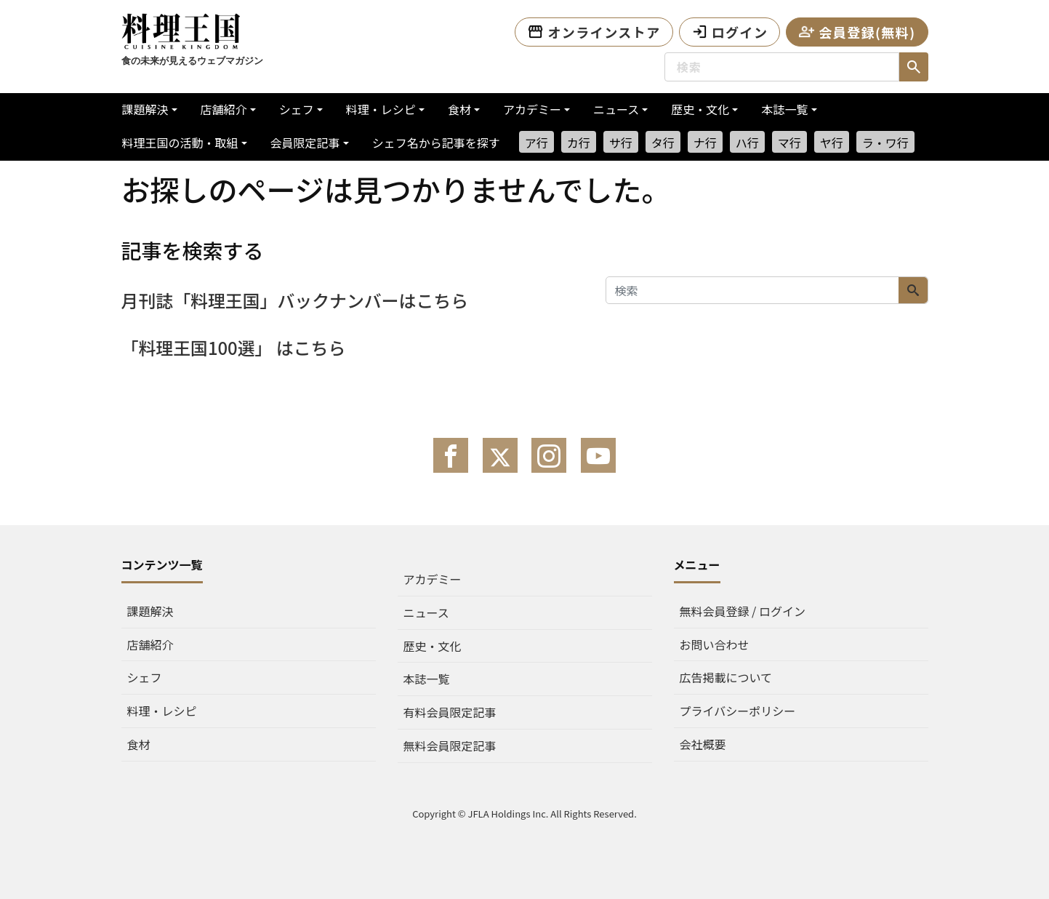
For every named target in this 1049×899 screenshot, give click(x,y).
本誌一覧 (784, 109)
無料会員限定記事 (450, 745)
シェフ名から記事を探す (436, 142)
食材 (459, 109)
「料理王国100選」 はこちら (234, 347)
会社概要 (703, 744)
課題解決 (145, 109)
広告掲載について (726, 677)
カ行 (578, 142)
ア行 (536, 142)
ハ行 (747, 142)
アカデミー (532, 109)
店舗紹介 (224, 109)
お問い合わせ (714, 644)
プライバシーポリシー (738, 710)
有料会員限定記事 (450, 712)
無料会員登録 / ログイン (742, 611)
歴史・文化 (700, 109)
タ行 (663, 142)
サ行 (620, 142)
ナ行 (705, 142)
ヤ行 (831, 142)
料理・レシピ (381, 109)
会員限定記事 (305, 142)
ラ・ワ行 (885, 142)
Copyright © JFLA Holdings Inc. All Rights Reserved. (524, 813)
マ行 (789, 142)
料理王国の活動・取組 (180, 142)
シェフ (296, 109)
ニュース (616, 109)
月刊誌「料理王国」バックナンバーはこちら (295, 300)
